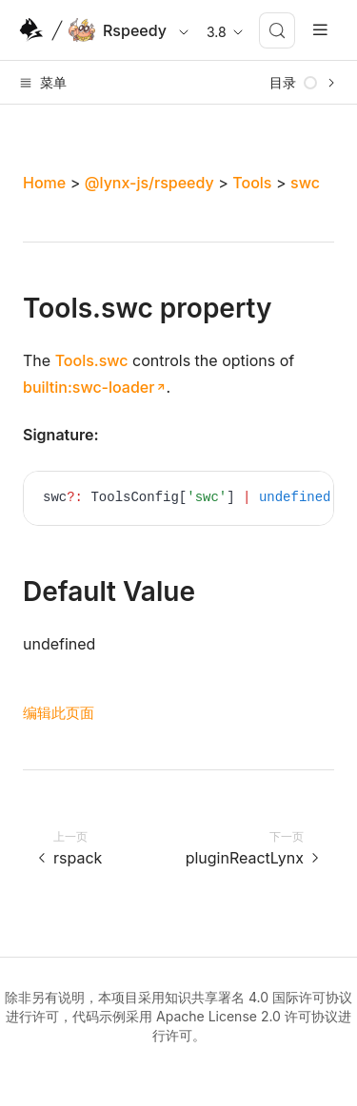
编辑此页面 (58, 713)
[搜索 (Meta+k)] (277, 30)
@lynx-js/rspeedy (149, 182)
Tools (251, 182)
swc (305, 182)
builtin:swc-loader (88, 387)
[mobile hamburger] (320, 30)
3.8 (226, 32)
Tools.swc (92, 360)
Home (44, 182)
